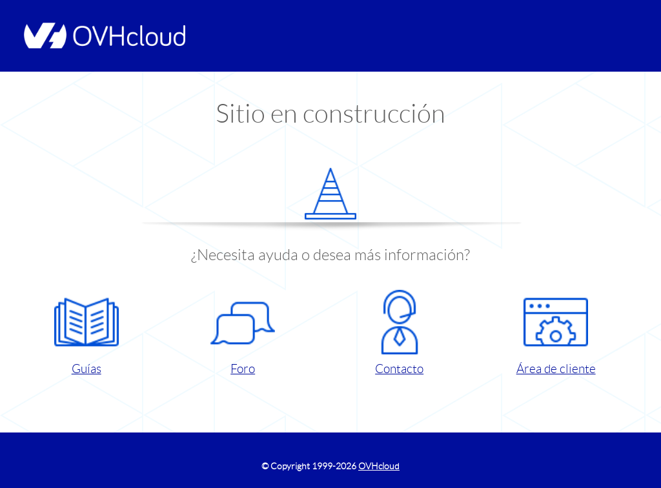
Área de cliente (556, 333)
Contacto (399, 333)
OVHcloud (379, 466)
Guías (86, 333)
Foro (242, 333)
